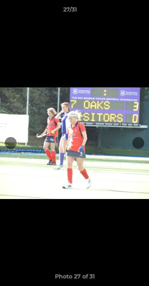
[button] (120, 11)
